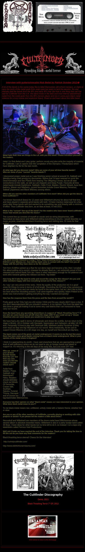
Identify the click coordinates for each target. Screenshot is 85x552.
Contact (66, 5)
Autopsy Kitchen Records (71, 8)
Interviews (44, 7)
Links (65, 9)
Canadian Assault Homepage (50, 5)
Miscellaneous (68, 7)
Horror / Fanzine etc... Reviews (50, 9)
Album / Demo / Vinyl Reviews (50, 8)
